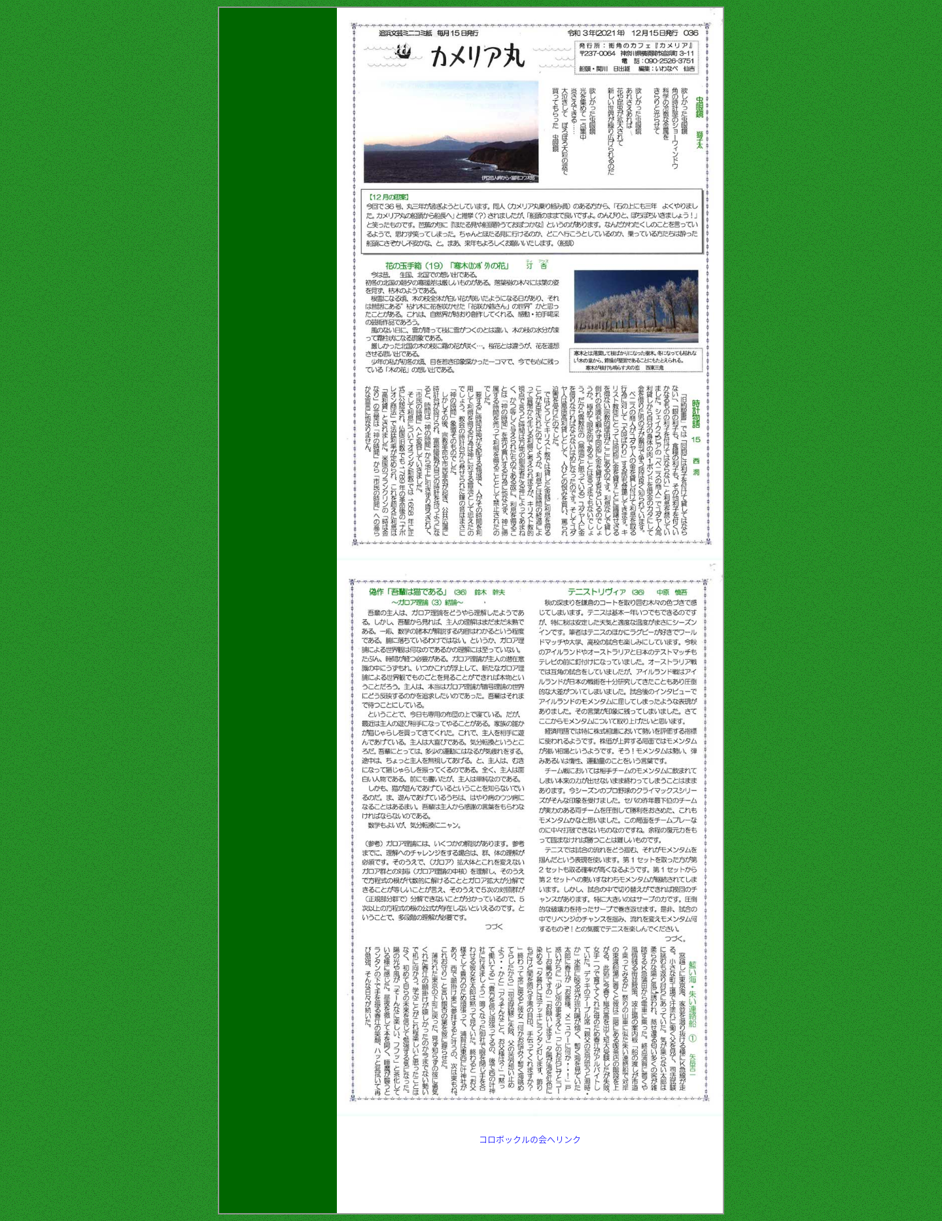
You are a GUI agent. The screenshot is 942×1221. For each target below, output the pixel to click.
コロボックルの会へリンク (530, 1139)
